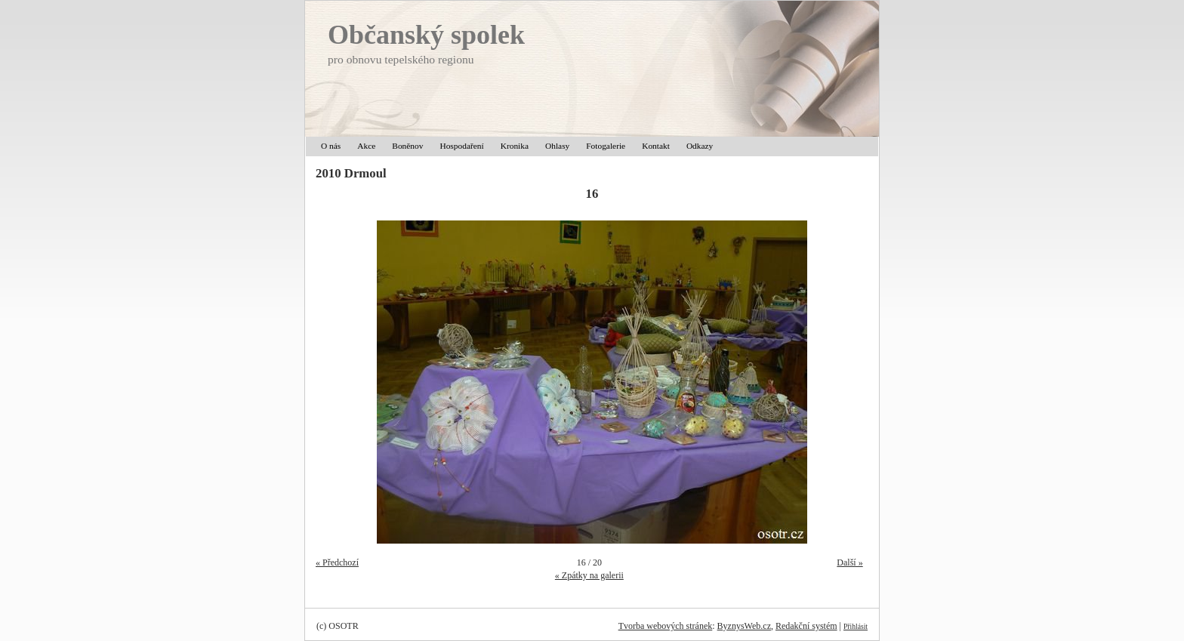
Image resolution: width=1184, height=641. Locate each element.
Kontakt (656, 145)
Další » (849, 562)
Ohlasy (557, 145)
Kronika (515, 145)
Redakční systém (806, 626)
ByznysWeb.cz (744, 626)
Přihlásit (855, 626)
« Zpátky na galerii (589, 575)
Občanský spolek (426, 35)
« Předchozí (337, 562)
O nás (331, 145)
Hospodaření (461, 145)
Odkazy (699, 145)
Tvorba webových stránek (665, 626)
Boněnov (407, 145)
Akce (366, 145)
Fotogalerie (605, 145)
